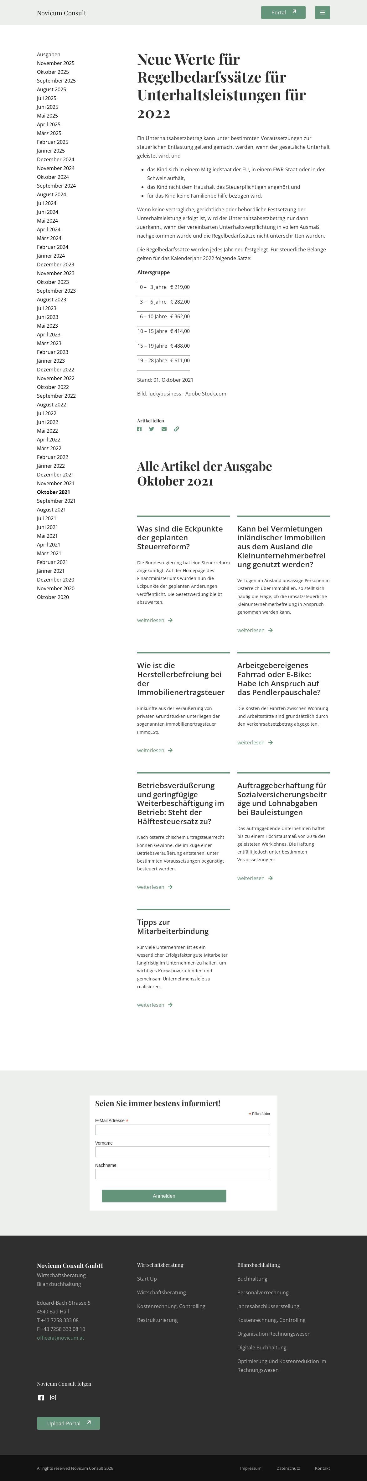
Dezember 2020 (55, 579)
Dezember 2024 (55, 159)
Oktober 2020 (53, 597)
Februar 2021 (52, 562)
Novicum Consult (61, 12)
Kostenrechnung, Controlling (171, 1306)
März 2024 (49, 238)
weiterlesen (155, 620)
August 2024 (51, 194)
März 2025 (49, 133)
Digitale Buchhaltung (262, 1347)
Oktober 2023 (53, 282)
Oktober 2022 (53, 387)
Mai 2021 (47, 535)
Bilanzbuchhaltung (258, 1265)
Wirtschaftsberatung (160, 1265)
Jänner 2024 (51, 255)
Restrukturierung (157, 1320)
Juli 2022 (46, 413)
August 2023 (51, 299)
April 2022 (48, 439)
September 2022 (56, 395)
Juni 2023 (47, 317)
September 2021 (56, 500)
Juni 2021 (47, 527)
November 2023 (56, 273)
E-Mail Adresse (111, 1121)
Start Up (147, 1278)
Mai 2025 (47, 115)
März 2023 (49, 343)
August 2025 (51, 89)
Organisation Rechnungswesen (274, 1333)
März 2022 (49, 448)
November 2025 (56, 63)
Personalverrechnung (263, 1292)
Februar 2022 (52, 457)
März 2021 (49, 553)
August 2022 (51, 404)
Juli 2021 (46, 518)
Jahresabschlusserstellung (268, 1306)
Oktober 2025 (53, 71)
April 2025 (48, 124)
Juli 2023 (46, 308)
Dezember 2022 (55, 369)
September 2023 (56, 290)
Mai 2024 (47, 220)
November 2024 (56, 168)
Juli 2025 (46, 98)
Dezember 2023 (55, 264)
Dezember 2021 (55, 474)
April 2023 (48, 334)
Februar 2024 (52, 247)
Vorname (104, 1143)
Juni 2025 (47, 106)
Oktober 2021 (53, 492)
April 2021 (48, 544)
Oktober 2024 (53, 177)
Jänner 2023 (51, 360)
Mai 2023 (47, 325)
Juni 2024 (47, 212)
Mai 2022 (47, 430)
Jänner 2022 (51, 465)
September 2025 (56, 80)
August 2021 (51, 509)
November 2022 (56, 378)
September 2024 (56, 185)
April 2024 (48, 229)
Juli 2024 (46, 203)
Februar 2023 (52, 352)
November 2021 (56, 483)
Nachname (105, 1165)
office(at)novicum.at (60, 1337)
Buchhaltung (252, 1278)
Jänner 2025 (51, 150)
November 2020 (56, 588)
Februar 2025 (52, 142)
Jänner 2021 (51, 570)
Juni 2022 (47, 422)
